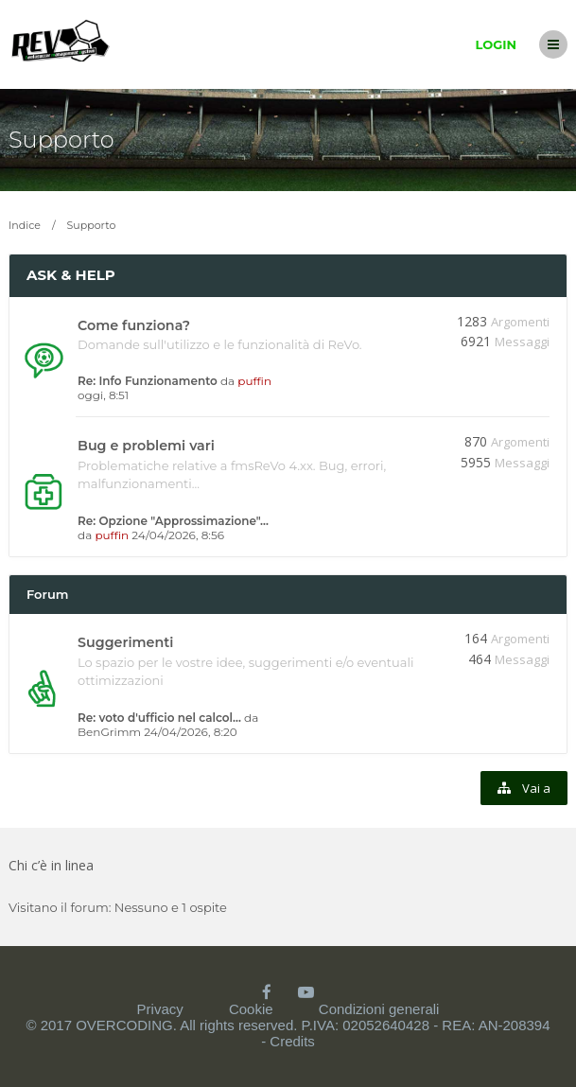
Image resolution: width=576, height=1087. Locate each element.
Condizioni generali (379, 1009)
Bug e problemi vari (146, 445)
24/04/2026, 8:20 (190, 732)
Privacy (160, 1009)
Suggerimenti (125, 642)
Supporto (61, 139)
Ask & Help (70, 275)
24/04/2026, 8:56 (177, 535)
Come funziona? (134, 325)
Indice (25, 225)
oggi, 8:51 (103, 395)
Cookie (251, 1009)
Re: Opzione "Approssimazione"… (173, 521)
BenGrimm (109, 732)
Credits (292, 1041)
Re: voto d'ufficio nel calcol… (159, 717)
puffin (254, 381)
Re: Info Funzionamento (148, 381)
